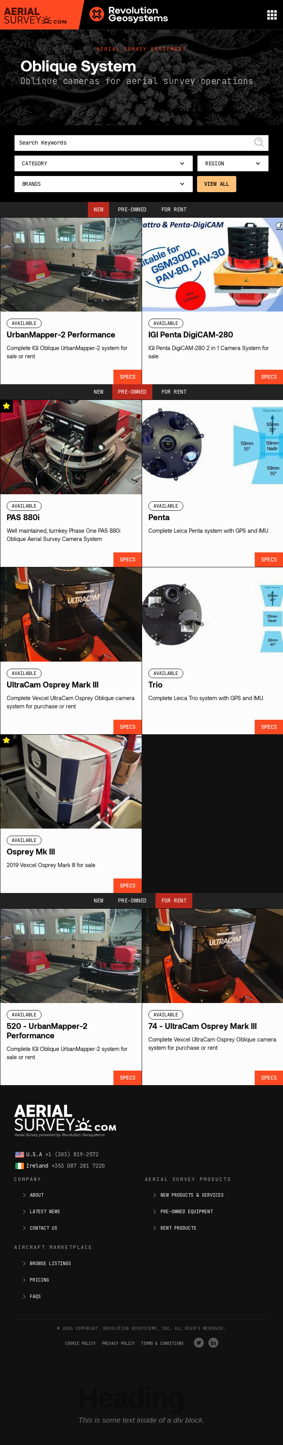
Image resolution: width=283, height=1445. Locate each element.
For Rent (173, 209)
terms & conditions (162, 1343)
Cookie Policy (80, 1343)
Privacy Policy (118, 1343)
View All (216, 183)
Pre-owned (132, 209)
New (98, 209)
